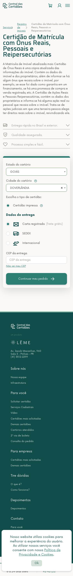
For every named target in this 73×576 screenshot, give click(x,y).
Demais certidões (21, 424)
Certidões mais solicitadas (26, 418)
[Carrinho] (50, 5)
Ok (37, 563)
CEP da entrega (16, 253)
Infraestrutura (18, 383)
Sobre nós (18, 369)
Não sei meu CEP (16, 266)
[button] (36, 125)
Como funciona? (20, 489)
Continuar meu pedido (36, 279)
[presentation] (36, 260)
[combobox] (36, 172)
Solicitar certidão (21, 401)
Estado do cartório (18, 164)
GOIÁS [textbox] (14, 171)
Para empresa (21, 451)
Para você (18, 393)
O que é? (16, 484)
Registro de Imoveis (22, 27)
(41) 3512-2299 (19, 356)
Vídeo (14, 412)
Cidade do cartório (21, 180)
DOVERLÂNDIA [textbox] (19, 188)
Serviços (7, 27)
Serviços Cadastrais (22, 407)
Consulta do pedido (22, 441)
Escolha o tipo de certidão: (24, 197)
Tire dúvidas (20, 476)
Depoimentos (21, 500)
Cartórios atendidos (22, 430)
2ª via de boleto (20, 435)
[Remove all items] (61, 188)
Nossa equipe (18, 377)
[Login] (59, 5)
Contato (17, 519)
